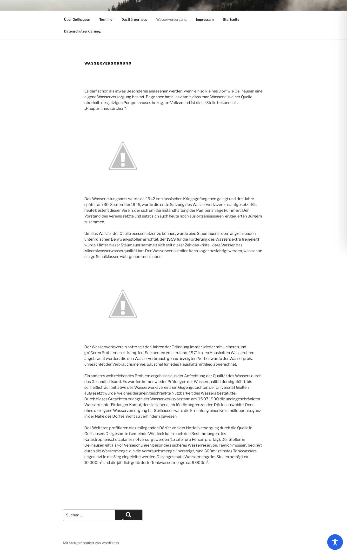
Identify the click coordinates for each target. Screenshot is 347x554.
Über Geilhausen (77, 19)
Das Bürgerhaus (134, 19)
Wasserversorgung (171, 19)
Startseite (231, 19)
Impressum (205, 19)
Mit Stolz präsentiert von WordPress (91, 543)
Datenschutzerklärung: (82, 31)
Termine (105, 19)
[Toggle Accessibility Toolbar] (335, 542)
